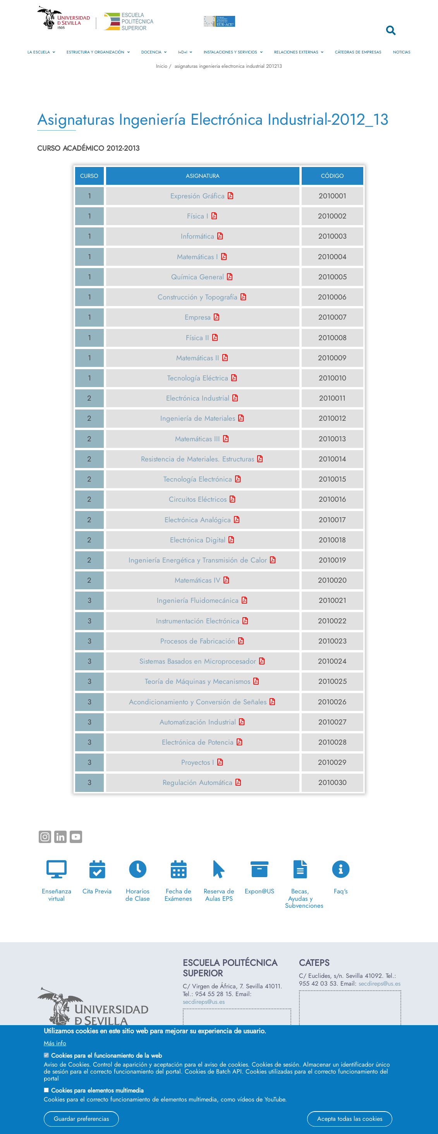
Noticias (402, 52)
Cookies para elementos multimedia (97, 1090)
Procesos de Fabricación (197, 641)
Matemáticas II (197, 358)
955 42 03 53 (318, 983)
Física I (197, 216)
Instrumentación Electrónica (197, 621)
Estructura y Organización (98, 52)
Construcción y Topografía (197, 297)
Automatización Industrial (198, 722)
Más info (55, 1043)
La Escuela (41, 52)
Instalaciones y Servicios (233, 52)
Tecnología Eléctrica (197, 378)
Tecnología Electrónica (197, 479)
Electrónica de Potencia (198, 742)
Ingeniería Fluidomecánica (198, 600)
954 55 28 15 (213, 993)
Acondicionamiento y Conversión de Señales (197, 702)
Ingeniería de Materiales (197, 418)
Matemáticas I (197, 256)
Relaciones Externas (298, 52)
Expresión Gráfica (197, 196)
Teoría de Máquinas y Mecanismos (197, 681)
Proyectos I (197, 762)
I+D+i (185, 52)
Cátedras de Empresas (358, 52)
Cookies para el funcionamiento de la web (106, 1055)
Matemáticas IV (197, 580)
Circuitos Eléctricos (198, 499)
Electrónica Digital (197, 540)
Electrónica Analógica (198, 520)
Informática (197, 236)
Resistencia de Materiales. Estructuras (197, 459)
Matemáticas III (197, 439)
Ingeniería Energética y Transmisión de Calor (198, 560)
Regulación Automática (197, 782)
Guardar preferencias (81, 1118)
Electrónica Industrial (197, 398)
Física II (197, 337)
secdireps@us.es (204, 1001)
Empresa (198, 317)
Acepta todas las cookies (349, 1118)
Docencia (154, 52)
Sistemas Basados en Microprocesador (197, 661)
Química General (197, 277)
